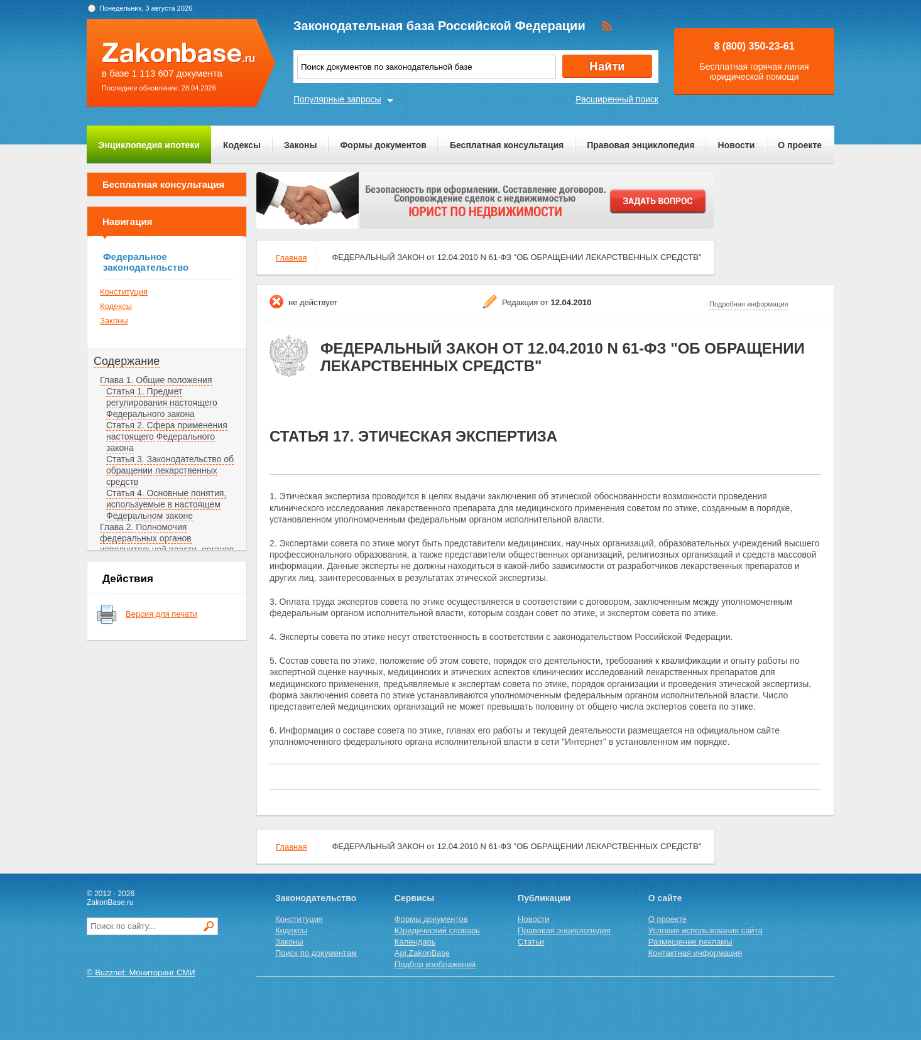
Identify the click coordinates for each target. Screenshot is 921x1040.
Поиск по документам (316, 953)
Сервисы (414, 898)
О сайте (665, 898)
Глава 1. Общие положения (156, 380)
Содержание (127, 361)
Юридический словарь (437, 930)
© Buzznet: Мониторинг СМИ (141, 972)
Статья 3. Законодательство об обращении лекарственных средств (170, 470)
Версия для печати (161, 614)
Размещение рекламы (690, 941)
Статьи (531, 941)
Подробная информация (748, 304)
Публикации (544, 898)
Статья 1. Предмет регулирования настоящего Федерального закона (161, 402)
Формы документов (383, 145)
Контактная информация (695, 953)
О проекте (800, 145)
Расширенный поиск (616, 99)
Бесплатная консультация (507, 145)
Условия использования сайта (705, 930)
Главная (291, 258)
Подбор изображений (435, 964)
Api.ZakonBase (422, 953)
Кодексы (242, 145)
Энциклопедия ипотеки (149, 145)
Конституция (124, 291)
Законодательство (315, 898)
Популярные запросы (337, 99)
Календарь (415, 941)
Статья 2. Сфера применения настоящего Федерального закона (166, 436)
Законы (300, 145)
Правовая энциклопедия (640, 145)
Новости (736, 145)
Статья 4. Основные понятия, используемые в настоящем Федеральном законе (166, 504)
